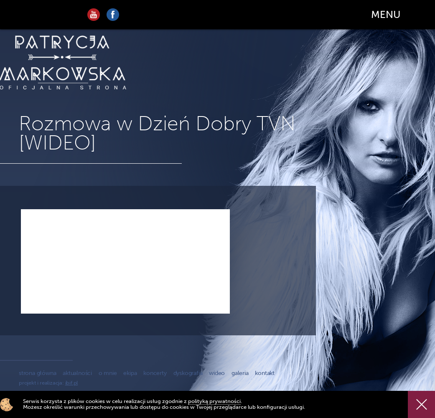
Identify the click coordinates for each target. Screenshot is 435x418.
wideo (217, 373)
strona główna (37, 373)
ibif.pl (71, 383)
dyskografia (188, 373)
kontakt (265, 373)
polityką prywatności (214, 401)
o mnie (108, 373)
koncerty (154, 373)
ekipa (130, 373)
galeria (240, 373)
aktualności (77, 373)
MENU (385, 14)
